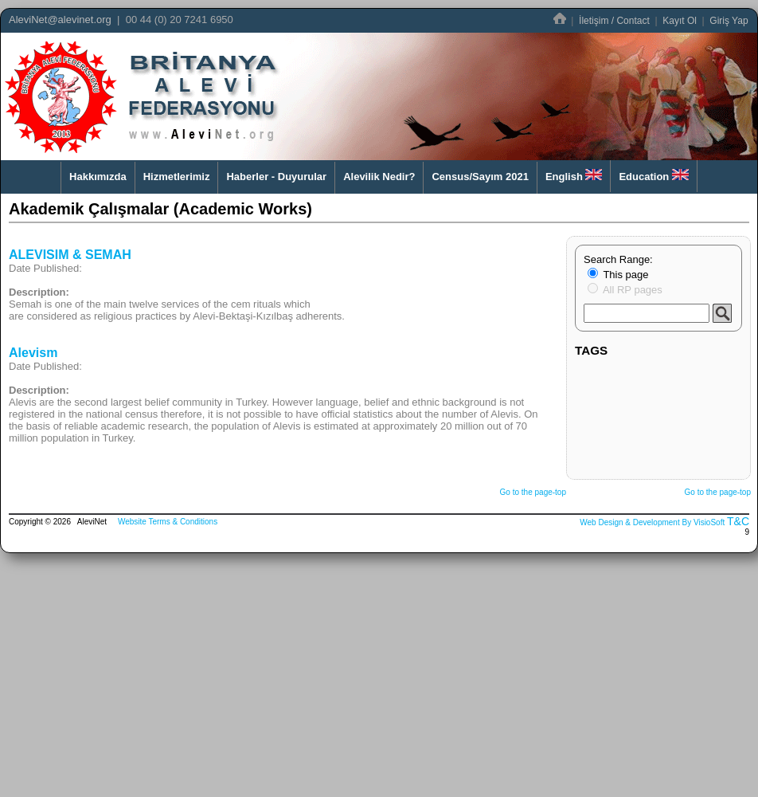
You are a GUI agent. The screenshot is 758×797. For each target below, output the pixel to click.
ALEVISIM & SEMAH (70, 254)
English (574, 176)
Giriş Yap (728, 20)
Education (653, 176)
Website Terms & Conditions (167, 521)
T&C (738, 521)
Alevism (33, 352)
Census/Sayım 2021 (480, 177)
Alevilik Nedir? (379, 177)
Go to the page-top (533, 492)
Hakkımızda (98, 177)
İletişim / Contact (614, 20)
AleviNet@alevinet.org (60, 20)
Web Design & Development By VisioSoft (652, 522)
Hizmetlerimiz (176, 177)
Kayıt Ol (679, 20)
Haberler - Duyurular (276, 177)
